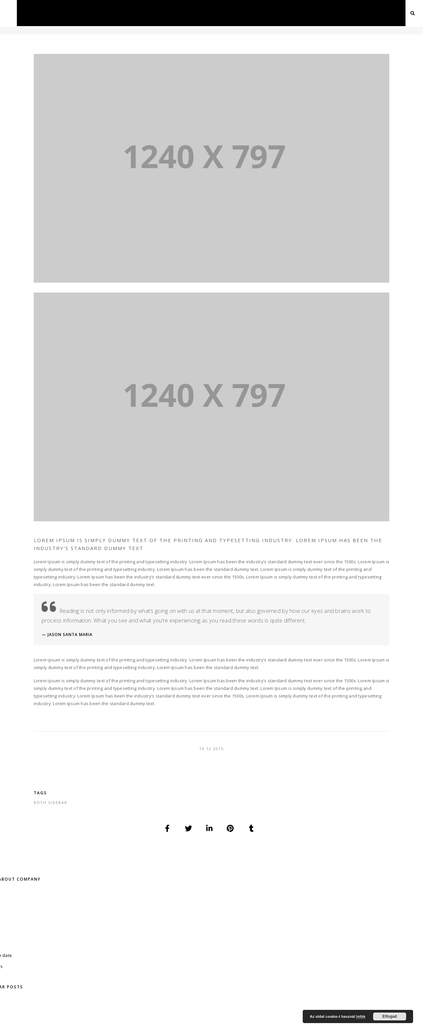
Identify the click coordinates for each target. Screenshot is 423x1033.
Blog (298, 12)
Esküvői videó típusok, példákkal (76, 208)
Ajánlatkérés (333, 12)
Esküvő (200, 12)
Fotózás (135, 12)
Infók (360, 1016)
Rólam (30, 982)
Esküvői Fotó (297, 934)
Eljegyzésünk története (77, 274)
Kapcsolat (373, 12)
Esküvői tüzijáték (367, 934)
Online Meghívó (300, 917)
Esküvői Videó (297, 942)
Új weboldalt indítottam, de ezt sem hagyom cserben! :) (80, 181)
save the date (35, 116)
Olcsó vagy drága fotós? (78, 230)
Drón (228, 12)
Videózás (168, 12)
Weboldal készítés (368, 917)
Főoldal (99, 12)
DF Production (173, 1017)
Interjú (224, 917)
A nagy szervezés (71, 251)
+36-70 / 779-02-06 (81, 858)
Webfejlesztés (263, 12)
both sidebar (135, 745)
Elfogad (389, 1016)
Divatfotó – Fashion (174, 917)
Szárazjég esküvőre (369, 926)
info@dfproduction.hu (342, 858)
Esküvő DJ (292, 926)
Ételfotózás (165, 926)
